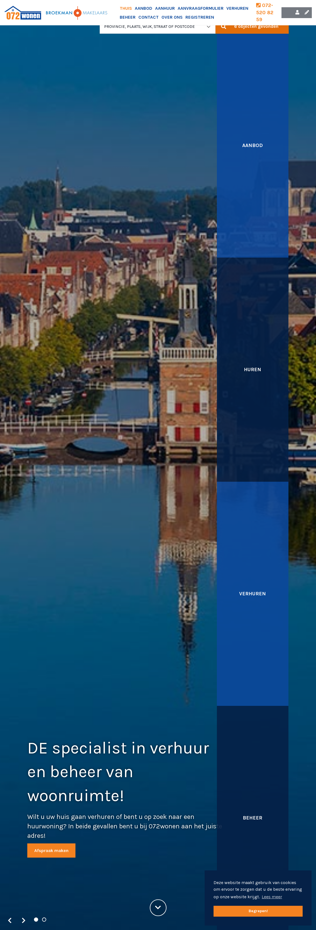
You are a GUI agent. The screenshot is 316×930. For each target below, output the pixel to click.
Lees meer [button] (272, 896)
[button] (252, 26)
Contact (148, 17)
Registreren (199, 17)
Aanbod (143, 8)
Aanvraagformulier (201, 8)
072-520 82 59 (264, 12)
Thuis (126, 8)
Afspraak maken (51, 850)
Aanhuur (165, 8)
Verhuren (237, 8)
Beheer (128, 17)
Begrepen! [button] (258, 911)
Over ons (172, 17)
